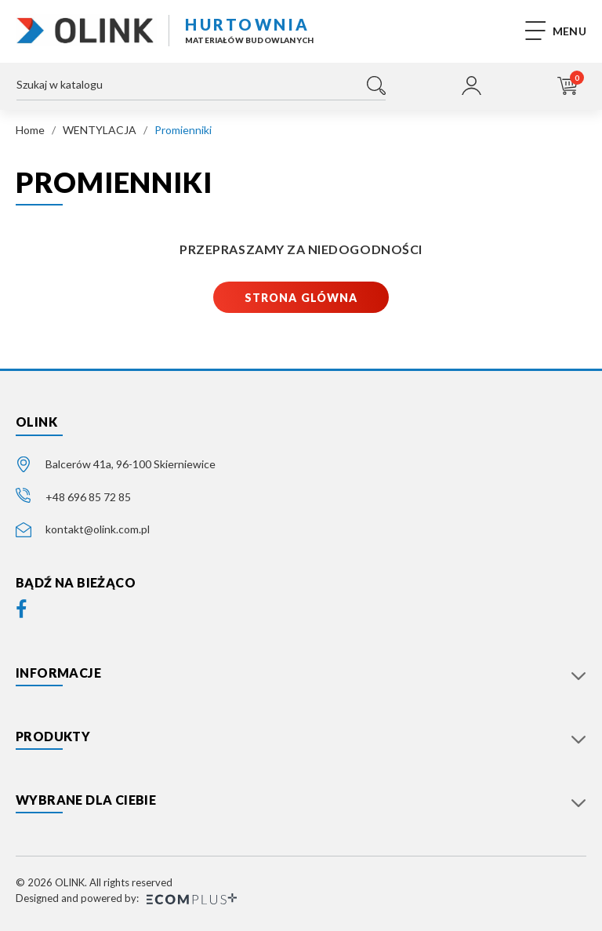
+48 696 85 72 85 (88, 497)
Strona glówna (301, 297)
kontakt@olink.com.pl (97, 529)
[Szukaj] (201, 89)
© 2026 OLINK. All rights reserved (94, 882)
